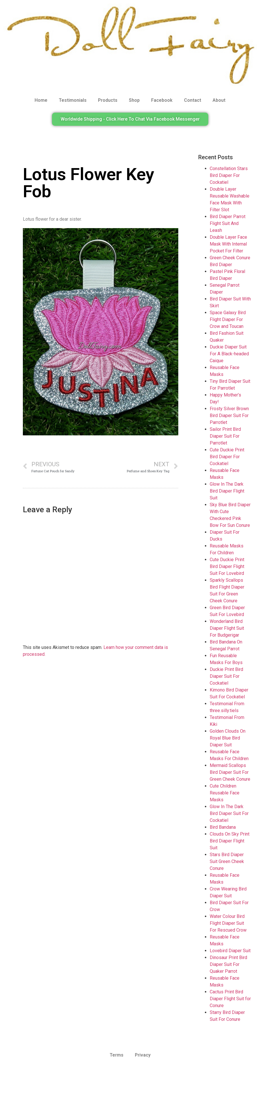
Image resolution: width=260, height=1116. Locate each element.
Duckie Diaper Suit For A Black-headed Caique (229, 353)
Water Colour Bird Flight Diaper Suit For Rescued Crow (228, 923)
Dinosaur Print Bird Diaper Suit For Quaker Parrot (228, 964)
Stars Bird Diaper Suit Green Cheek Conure (227, 861)
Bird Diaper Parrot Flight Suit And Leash (227, 223)
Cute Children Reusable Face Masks (224, 792)
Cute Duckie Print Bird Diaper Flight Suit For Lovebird (227, 566)
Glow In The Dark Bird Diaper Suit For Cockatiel (229, 813)
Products (107, 100)
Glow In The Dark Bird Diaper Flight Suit (227, 491)
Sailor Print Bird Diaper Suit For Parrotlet (225, 436)
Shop (134, 100)
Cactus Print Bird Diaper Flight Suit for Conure (230, 998)
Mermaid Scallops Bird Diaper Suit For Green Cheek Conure (230, 772)
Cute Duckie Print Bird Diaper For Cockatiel (227, 456)
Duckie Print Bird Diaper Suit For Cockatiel (226, 676)
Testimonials (73, 100)
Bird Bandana (223, 827)
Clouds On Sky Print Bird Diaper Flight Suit (229, 840)
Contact (192, 100)
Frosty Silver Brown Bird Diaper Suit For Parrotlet (229, 415)
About (219, 100)
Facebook (162, 100)
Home (41, 100)
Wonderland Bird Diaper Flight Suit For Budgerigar (227, 628)
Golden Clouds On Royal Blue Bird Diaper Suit (227, 738)
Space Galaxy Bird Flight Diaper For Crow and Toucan (228, 319)
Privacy (143, 1055)
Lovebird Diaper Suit (230, 950)
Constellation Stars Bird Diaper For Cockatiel (229, 175)
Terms (116, 1055)
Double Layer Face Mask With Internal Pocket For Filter (228, 244)
